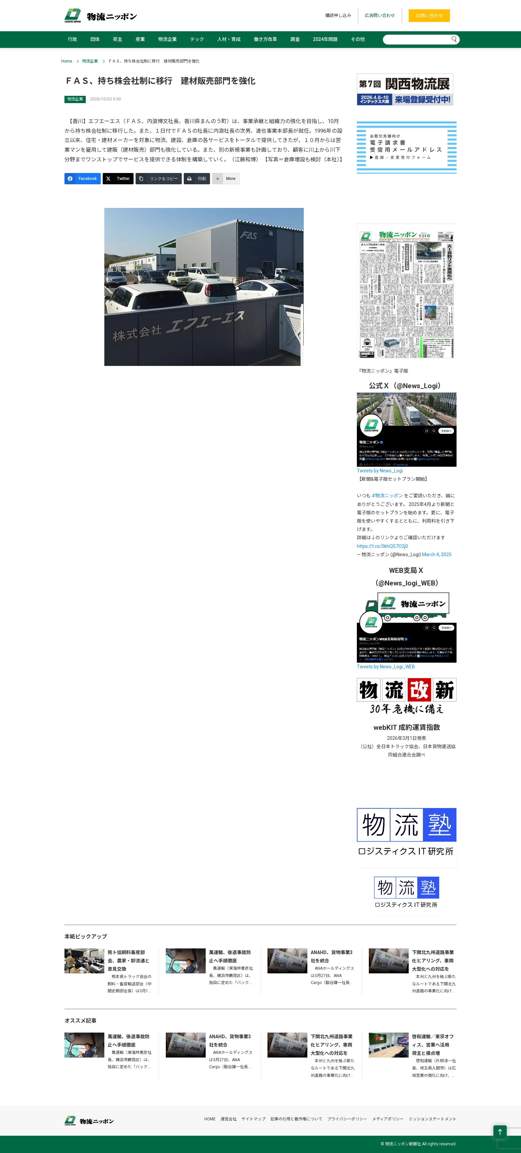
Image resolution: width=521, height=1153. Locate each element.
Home (66, 61)
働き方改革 (265, 39)
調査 (295, 39)
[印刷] (197, 178)
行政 (72, 39)
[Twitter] (118, 178)
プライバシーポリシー (347, 1119)
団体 (95, 39)
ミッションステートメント (433, 1119)
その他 (358, 39)
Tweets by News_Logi (380, 470)
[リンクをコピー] (159, 178)
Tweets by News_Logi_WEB (386, 666)
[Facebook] (82, 178)
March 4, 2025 (437, 554)
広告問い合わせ (380, 15)
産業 (140, 39)
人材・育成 (229, 39)
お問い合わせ (429, 15)
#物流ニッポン (387, 495)
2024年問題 (325, 39)
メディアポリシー (388, 1119)
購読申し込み (338, 15)
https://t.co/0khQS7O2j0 (382, 546)
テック (197, 39)
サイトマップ (253, 1119)
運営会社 (229, 1119)
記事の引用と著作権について (296, 1119)
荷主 (117, 39)
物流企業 (167, 39)
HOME (210, 1119)
